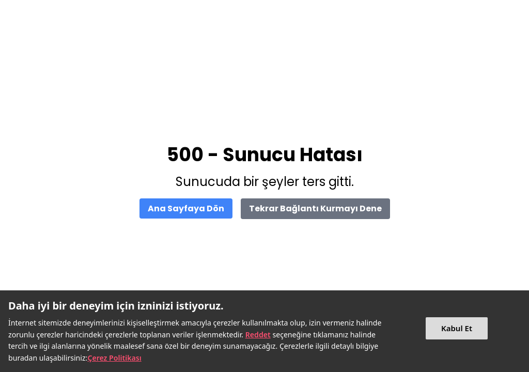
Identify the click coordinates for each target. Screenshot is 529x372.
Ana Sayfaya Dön (186, 208)
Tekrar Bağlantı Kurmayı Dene (315, 208)
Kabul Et (456, 328)
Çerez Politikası (114, 358)
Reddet (258, 334)
